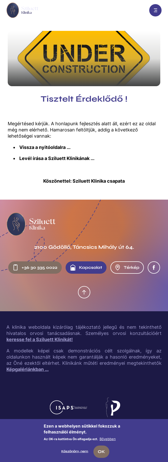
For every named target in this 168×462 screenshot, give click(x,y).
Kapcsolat (86, 267)
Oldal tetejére (84, 292)
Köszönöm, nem (74, 451)
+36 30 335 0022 (34, 267)
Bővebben (108, 439)
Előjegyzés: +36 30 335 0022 (139, 10)
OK (101, 451)
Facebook (154, 267)
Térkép (126, 267)
